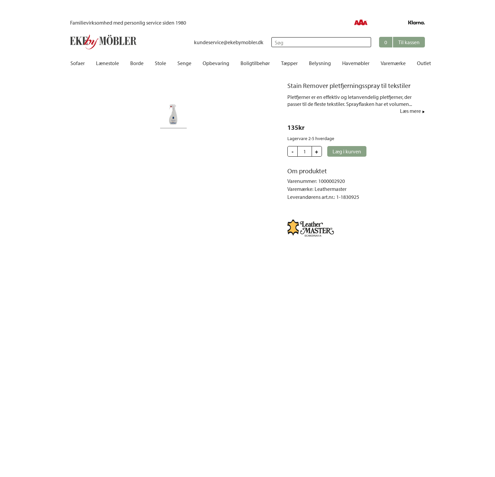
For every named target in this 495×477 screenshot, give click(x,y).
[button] (402, 42)
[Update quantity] (304, 151)
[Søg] (321, 42)
